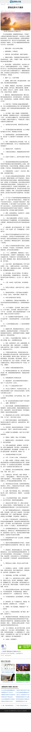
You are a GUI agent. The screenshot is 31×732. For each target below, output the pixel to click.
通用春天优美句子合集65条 (8, 694)
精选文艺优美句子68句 (7, 701)
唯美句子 (18, 4)
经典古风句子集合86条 (7, 696)
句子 (12, 4)
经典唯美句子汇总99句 (7, 692)
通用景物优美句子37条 (21, 701)
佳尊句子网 (13, 710)
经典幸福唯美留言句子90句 (11, 705)
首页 (8, 4)
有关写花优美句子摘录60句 (22, 699)
